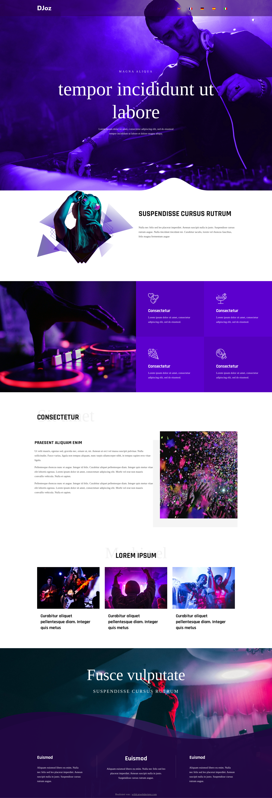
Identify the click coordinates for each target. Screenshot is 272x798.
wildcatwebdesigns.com (144, 794)
